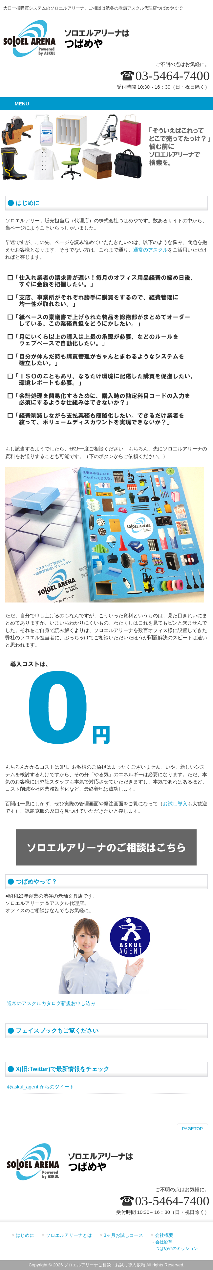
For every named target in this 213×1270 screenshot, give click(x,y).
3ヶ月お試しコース (123, 1235)
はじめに (25, 1235)
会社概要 (164, 1235)
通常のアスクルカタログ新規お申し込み (51, 1003)
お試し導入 (175, 803)
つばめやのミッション (176, 1248)
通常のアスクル (150, 249)
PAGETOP (192, 1128)
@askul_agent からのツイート (40, 1086)
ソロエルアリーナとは (69, 1235)
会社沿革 (163, 1241)
